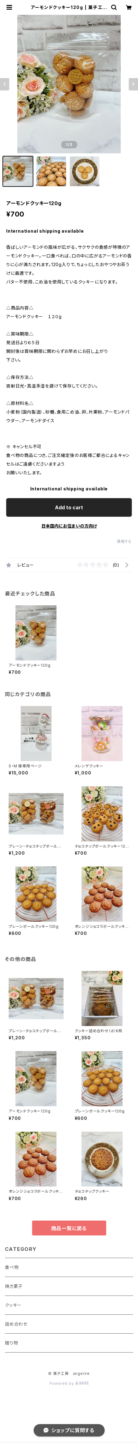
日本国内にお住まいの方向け (69, 526)
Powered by (69, 1383)
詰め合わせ (16, 1324)
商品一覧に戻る (69, 1228)
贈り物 (11, 1342)
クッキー (13, 1305)
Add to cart (69, 507)
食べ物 (12, 1267)
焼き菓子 (14, 1286)
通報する (124, 541)
